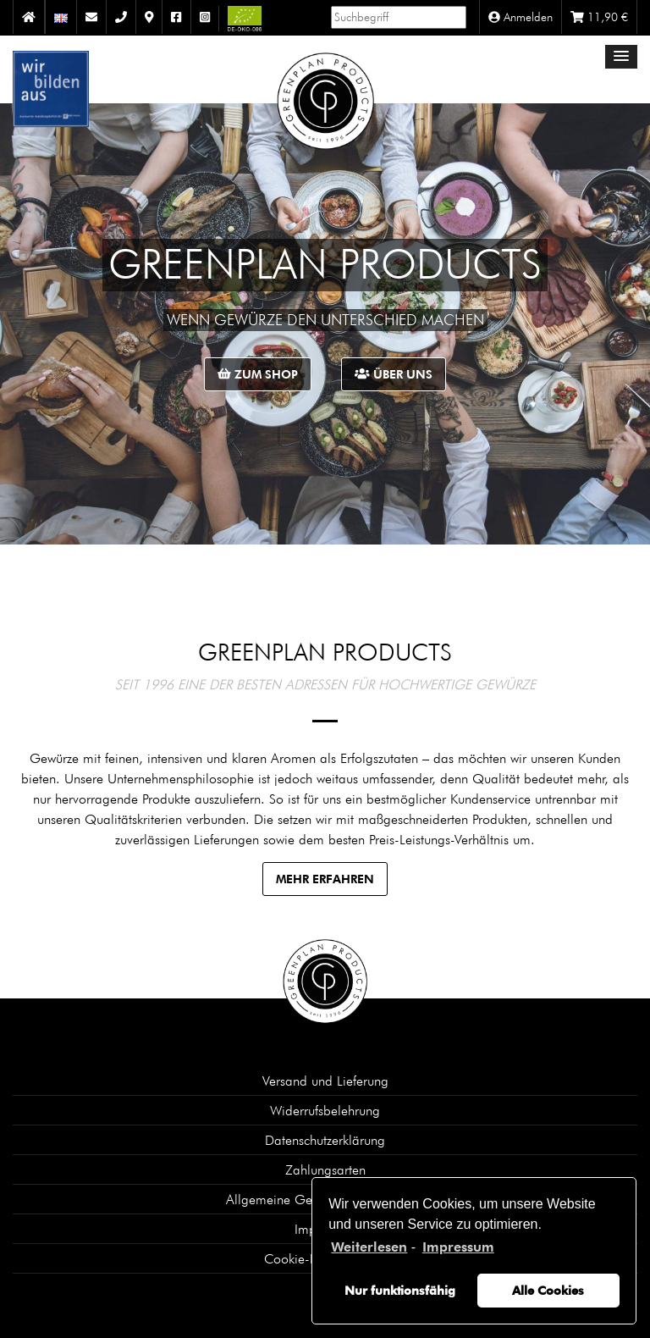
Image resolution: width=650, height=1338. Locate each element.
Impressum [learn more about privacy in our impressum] (458, 1247)
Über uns (393, 374)
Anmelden (520, 17)
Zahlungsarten (325, 1169)
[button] (621, 57)
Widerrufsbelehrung (325, 1110)
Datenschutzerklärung (325, 1139)
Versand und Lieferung (325, 1080)
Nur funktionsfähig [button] (399, 1290)
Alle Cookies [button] (548, 1290)
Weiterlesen (369, 1247)
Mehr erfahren (325, 879)
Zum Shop (258, 374)
